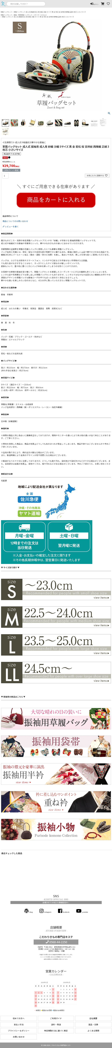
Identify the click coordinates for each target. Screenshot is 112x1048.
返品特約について (10, 216)
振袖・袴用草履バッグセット (23, 15)
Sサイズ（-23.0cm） (41, 15)
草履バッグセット (6, 12)
